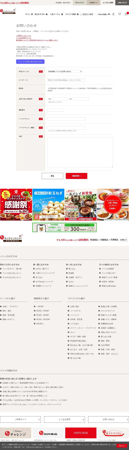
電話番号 (22, 110)
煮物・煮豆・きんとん (109, 354)
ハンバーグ (74, 315)
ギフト (29, 14)
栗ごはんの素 (75, 358)
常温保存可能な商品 (78, 341)
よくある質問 (64, 419)
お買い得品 (74, 306)
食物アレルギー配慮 (109, 277)
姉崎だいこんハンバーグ (78, 286)
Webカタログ (83, 3)
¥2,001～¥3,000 (42, 311)
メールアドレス (24, 119)
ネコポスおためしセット (12, 277)
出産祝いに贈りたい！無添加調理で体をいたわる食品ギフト (26, 383)
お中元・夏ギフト (42, 269)
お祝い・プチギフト (10, 306)
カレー (72, 332)
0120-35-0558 (31, 54)
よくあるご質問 (109, 3)
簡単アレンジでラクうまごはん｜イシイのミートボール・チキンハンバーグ (32, 404)
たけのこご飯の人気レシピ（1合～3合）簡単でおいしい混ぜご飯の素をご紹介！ (34, 387)
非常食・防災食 (108, 282)
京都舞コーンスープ (43, 286)
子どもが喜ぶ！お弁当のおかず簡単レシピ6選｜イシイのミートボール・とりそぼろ (35, 400)
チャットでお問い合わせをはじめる (30, 61)
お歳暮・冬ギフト (75, 277)
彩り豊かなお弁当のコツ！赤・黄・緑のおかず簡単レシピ (25, 396)
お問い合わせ (122, 3)
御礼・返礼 (7, 311)
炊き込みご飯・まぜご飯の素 (81, 345)
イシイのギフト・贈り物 (12, 269)
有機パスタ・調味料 (108, 319)
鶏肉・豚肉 (105, 341)
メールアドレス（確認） (27, 127)
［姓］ (50, 99)
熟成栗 (71, 273)
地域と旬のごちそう (108, 332)
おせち (71, 282)
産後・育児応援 (9, 315)
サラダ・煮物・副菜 (78, 336)
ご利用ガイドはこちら (23, 36)
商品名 (21, 88)
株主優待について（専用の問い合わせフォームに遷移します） (37, 40)
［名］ (70, 99)
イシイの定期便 (108, 269)
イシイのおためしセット (12, 273)
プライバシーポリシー (33, 447)
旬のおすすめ (40, 14)
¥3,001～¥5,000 (42, 315)
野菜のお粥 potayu (109, 286)
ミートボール (75, 311)
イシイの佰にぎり (109, 273)
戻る (52, 176)
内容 (20, 136)
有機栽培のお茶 (107, 324)
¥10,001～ (40, 324)
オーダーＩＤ (23, 80)
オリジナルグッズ (108, 311)
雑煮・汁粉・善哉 (108, 349)
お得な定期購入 (103, 14)
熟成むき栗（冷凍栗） (109, 306)
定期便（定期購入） (108, 328)
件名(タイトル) (24, 71)
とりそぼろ (74, 324)
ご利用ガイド (95, 3)
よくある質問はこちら (23, 38)
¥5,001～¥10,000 (43, 319)
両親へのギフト (9, 319)
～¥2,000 (39, 306)
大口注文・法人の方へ (67, 3)
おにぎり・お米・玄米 (79, 349)
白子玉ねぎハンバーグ (44, 282)
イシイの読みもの (8, 370)
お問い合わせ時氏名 (25, 99)
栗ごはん (72, 269)
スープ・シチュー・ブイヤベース (83, 328)
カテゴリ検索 (70, 14)
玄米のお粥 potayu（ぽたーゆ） (82, 354)
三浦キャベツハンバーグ (45, 273)
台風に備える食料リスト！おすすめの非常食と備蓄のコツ (25, 391)
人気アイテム (55, 14)
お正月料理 (105, 345)
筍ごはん (39, 277)
